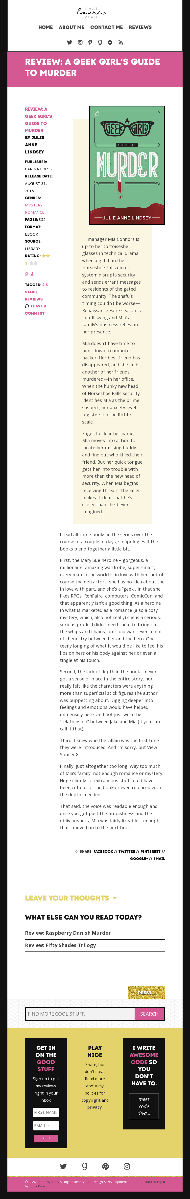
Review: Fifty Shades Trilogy (60, 945)
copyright (91, 1100)
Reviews (140, 27)
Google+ (139, 858)
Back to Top (155, 1181)
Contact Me (106, 27)
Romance (34, 212)
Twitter (127, 851)
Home (45, 27)
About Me (71, 27)
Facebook (103, 851)
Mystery (34, 204)
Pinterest (151, 851)
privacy (94, 1107)
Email (159, 858)
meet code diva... (144, 1106)
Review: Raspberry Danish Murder (68, 932)
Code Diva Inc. (47, 1181)
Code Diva (37, 1186)
